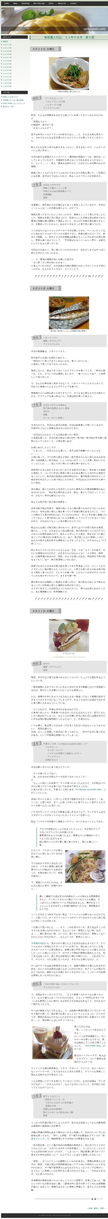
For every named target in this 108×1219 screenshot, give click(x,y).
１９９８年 (7, 86)
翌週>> (102, 1208)
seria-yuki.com (94, 28)
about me (62, 3)
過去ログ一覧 (8, 106)
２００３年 (7, 70)
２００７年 (7, 57)
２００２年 (7, 73)
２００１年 (7, 77)
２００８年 (7, 54)
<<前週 (89, 1208)
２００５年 (7, 64)
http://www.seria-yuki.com (61, 1215)
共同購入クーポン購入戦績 (13, 100)
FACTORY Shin (93, 1046)
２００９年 (7, 51)
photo (51, 3)
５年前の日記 (38, 943)
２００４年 (7, 67)
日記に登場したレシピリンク (14, 103)
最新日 (96, 1208)
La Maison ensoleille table (88, 789)
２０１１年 (7, 45)
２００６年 (7, 61)
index (6, 3)
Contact (73, 3)
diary (15, 3)
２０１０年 (7, 48)
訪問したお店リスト (10, 97)
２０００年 (7, 80)
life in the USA (39, 3)
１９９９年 (7, 83)
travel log (25, 3)
